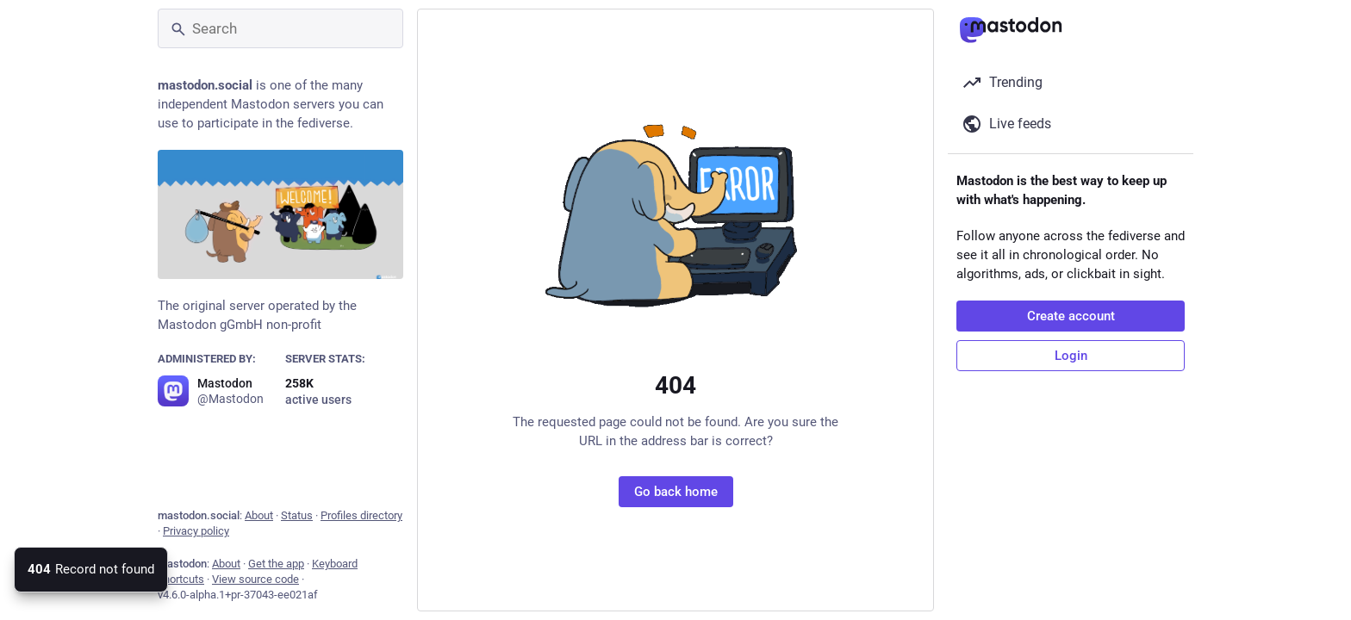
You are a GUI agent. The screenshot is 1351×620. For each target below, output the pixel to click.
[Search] (280, 28)
